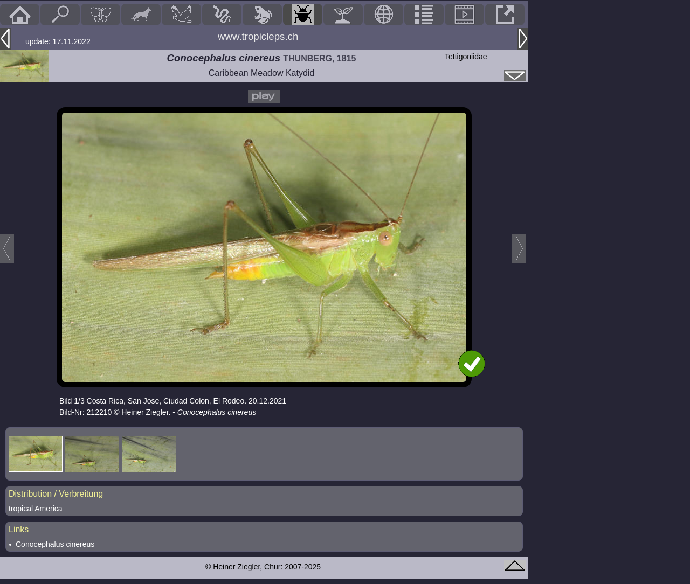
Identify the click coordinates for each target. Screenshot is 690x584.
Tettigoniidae (466, 56)
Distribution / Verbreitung (56, 493)
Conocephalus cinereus (55, 544)
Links (19, 529)
